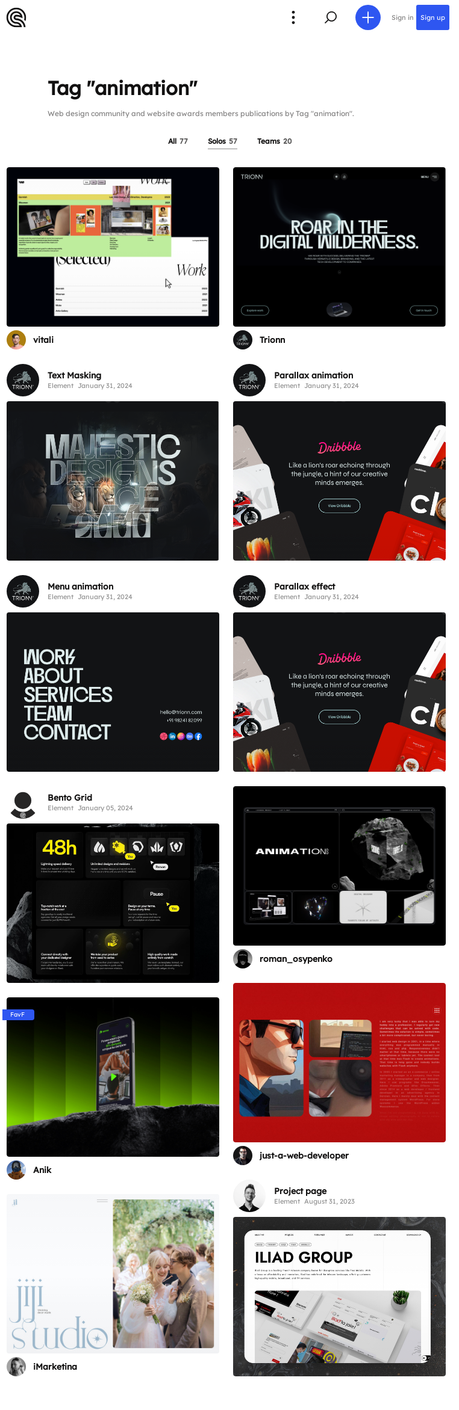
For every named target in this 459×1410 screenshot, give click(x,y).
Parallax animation (313, 375)
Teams (274, 141)
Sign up (432, 17)
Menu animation (80, 586)
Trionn (272, 339)
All (178, 141)
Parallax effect (304, 586)
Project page (300, 1191)
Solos (222, 141)
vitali (43, 339)
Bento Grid (70, 797)
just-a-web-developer (304, 1155)
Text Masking (74, 375)
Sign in (403, 17)
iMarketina (55, 1366)
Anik (42, 1170)
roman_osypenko (296, 958)
